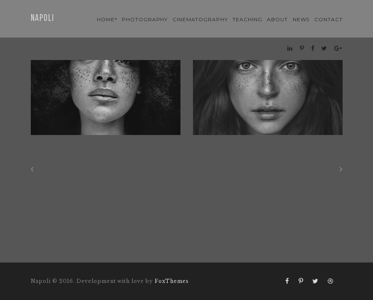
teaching (247, 19)
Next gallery (319, 169)
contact (328, 19)
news (301, 19)
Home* (107, 19)
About (277, 19)
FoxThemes (172, 281)
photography (145, 19)
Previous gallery (60, 169)
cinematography (200, 19)
